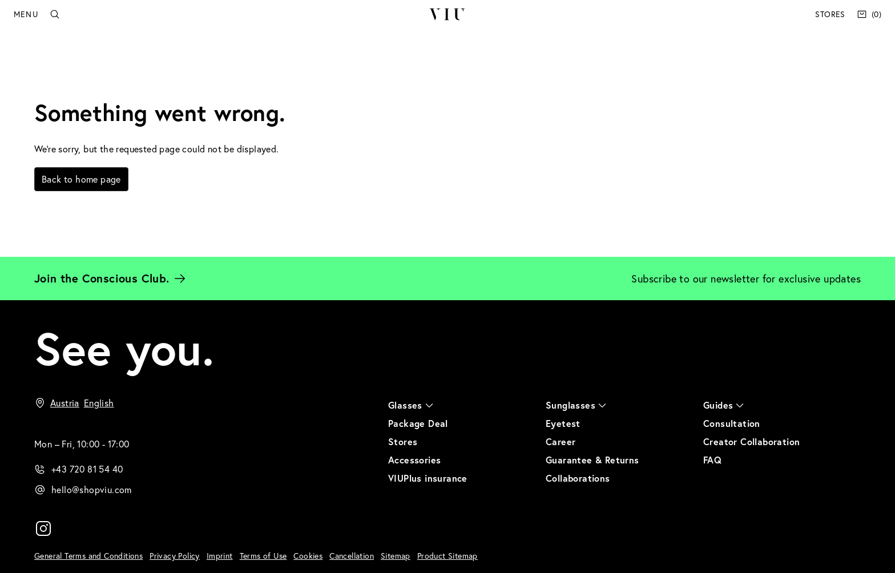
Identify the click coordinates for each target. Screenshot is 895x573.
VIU (447, 14)
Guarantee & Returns (592, 460)
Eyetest (563, 423)
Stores (830, 14)
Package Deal (418, 423)
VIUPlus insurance (427, 478)
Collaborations (578, 478)
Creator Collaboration (751, 441)
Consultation (731, 423)
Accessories (414, 460)
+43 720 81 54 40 (87, 469)
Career (560, 441)
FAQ (712, 460)
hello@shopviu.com (91, 489)
